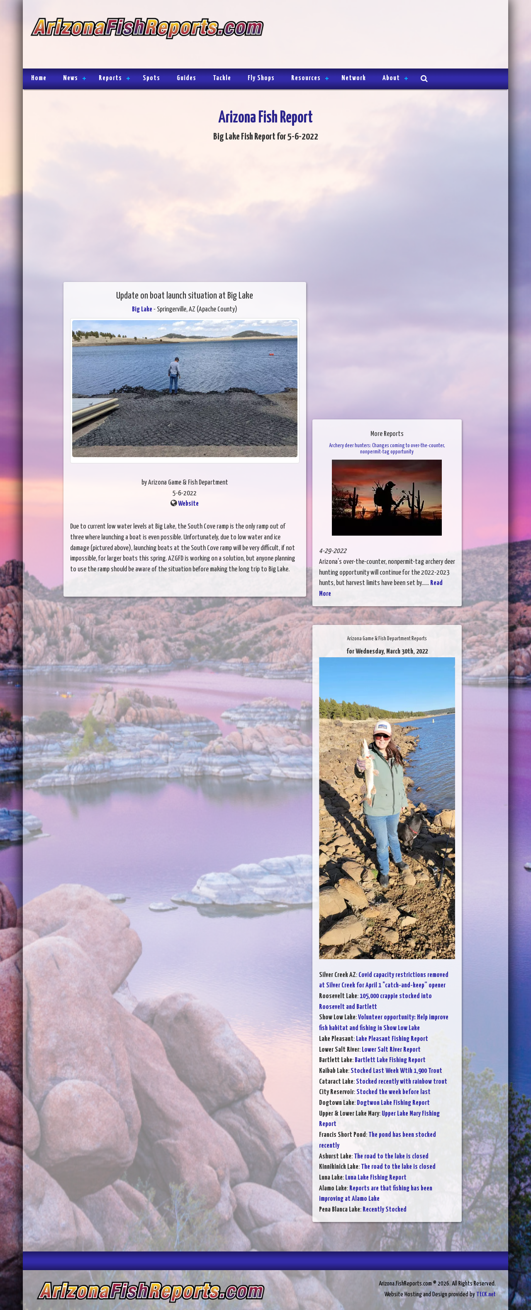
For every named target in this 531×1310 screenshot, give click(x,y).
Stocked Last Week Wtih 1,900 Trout (396, 1071)
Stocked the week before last (393, 1092)
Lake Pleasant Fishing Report (392, 1039)
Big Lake (142, 309)
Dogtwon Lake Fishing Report (393, 1103)
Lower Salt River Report (391, 1049)
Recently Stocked (385, 1209)
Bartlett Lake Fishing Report (390, 1060)
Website (188, 503)
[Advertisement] (382, 35)
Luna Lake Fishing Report (376, 1177)
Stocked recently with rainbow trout (401, 1081)
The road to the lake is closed (391, 1156)
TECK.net (486, 1294)
